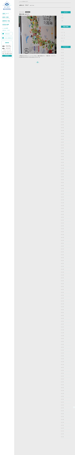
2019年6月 (63, 286)
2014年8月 (63, 427)
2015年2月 (63, 413)
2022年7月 (63, 179)
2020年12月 (64, 234)
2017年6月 (63, 344)
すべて (62, 14)
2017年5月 (63, 347)
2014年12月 (64, 419)
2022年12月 (64, 165)
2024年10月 (64, 101)
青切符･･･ (63, 40)
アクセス (7, 55)
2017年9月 (63, 338)
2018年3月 (63, 321)
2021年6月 (63, 217)
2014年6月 (63, 433)
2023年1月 (63, 162)
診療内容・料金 (6, 20)
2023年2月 (63, 159)
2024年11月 (64, 98)
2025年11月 (64, 63)
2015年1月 (63, 416)
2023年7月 (63, 144)
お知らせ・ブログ (6, 30)
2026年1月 (63, 58)
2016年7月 (63, 373)
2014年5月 (63, 436)
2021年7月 (63, 214)
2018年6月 (63, 315)
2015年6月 (63, 401)
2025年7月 (63, 75)
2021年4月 (63, 222)
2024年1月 (63, 127)
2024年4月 (63, 118)
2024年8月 (63, 107)
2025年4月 (63, 84)
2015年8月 (63, 396)
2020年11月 (64, 237)
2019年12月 (64, 269)
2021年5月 (63, 219)
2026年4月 (63, 49)
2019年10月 (64, 274)
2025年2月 (63, 89)
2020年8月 (63, 245)
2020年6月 (63, 251)
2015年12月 (64, 390)
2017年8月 (63, 341)
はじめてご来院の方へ (8, 38)
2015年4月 (63, 407)
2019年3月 (63, 292)
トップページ (21, 1)
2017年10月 (64, 335)
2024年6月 (63, 113)
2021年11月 (64, 202)
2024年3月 (63, 121)
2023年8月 (63, 141)
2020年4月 (63, 257)
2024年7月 (63, 110)
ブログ (62, 20)
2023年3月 (63, 156)
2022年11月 (64, 167)
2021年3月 (63, 225)
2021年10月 (64, 205)
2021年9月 (63, 208)
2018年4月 (63, 318)
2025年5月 (63, 81)
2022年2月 (63, 193)
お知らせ (24, 1)
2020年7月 (63, 248)
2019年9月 (63, 277)
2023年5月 (63, 150)
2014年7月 (63, 430)
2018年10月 (64, 306)
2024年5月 (63, 115)
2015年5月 (63, 404)
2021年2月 (63, 228)
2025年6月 (63, 78)
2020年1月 (63, 266)
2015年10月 (64, 393)
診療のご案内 (6, 17)
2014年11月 (64, 422)
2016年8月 (63, 370)
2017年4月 (63, 349)
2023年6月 (63, 147)
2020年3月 (63, 260)
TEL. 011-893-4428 (7, 53)
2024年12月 (64, 95)
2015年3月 (63, 410)
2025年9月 (63, 69)
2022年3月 (63, 191)
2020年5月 (63, 254)
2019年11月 (64, 271)
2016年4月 (63, 381)
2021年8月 (63, 211)
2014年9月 (63, 425)
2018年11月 (64, 303)
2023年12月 (64, 130)
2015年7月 (63, 399)
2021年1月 (63, 231)
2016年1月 (63, 387)
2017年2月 (63, 355)
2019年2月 (63, 295)
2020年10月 (64, 240)
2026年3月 (63, 52)
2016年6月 (63, 375)
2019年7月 (63, 283)
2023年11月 (64, 133)
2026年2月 (63, 55)
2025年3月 (63, 87)
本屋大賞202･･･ (65, 37)
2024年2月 (63, 124)
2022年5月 (63, 185)
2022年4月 (63, 188)
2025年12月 (64, 61)
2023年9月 (63, 139)
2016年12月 (64, 361)
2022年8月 (63, 176)
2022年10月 (64, 170)
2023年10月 (64, 136)
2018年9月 (63, 309)
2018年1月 (63, 326)
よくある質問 (5, 28)
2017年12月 (64, 329)
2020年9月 (63, 243)
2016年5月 (63, 378)
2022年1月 (63, 196)
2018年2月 (63, 323)
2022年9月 (63, 173)
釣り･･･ (63, 29)
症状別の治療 (5, 24)
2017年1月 (63, 358)
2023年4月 (63, 153)
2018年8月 (63, 312)
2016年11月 (64, 364)
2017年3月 (63, 352)
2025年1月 (63, 92)
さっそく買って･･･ (65, 35)
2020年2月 (63, 263)
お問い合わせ (7, 33)
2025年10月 (64, 66)
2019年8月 (63, 280)
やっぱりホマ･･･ (65, 32)
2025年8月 (63, 72)
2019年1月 (63, 297)
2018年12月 (64, 300)
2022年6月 (63, 182)
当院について (5, 13)
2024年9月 (63, 104)
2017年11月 (64, 332)
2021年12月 (64, 199)
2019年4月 (63, 289)
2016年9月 (63, 367)
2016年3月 (63, 384)
